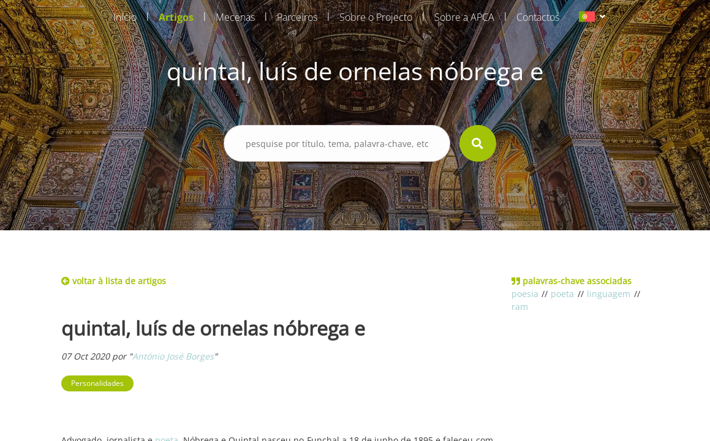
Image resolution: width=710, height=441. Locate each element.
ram (520, 306)
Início (125, 17)
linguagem (608, 294)
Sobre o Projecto (375, 17)
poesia (525, 294)
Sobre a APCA (464, 17)
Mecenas (235, 17)
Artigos (176, 17)
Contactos (537, 17)
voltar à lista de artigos (113, 281)
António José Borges (173, 356)
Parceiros (297, 17)
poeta (562, 294)
